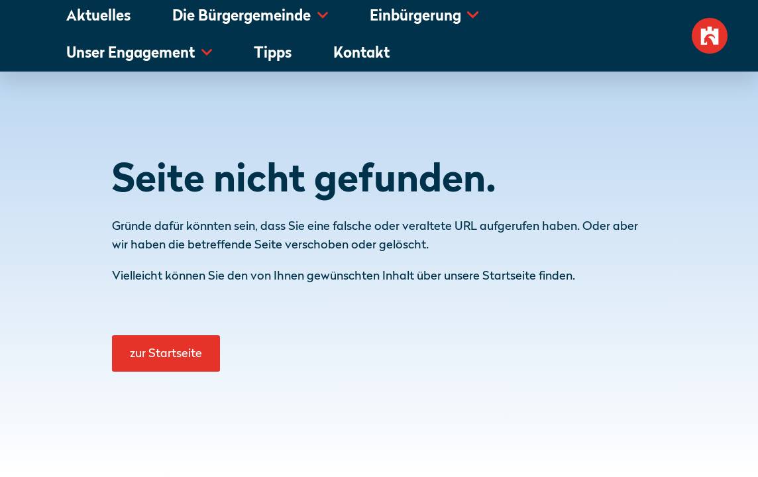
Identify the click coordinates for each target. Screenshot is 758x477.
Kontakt (361, 54)
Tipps (273, 54)
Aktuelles (98, 17)
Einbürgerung (415, 17)
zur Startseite (166, 354)
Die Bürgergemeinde (241, 17)
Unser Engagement (130, 54)
